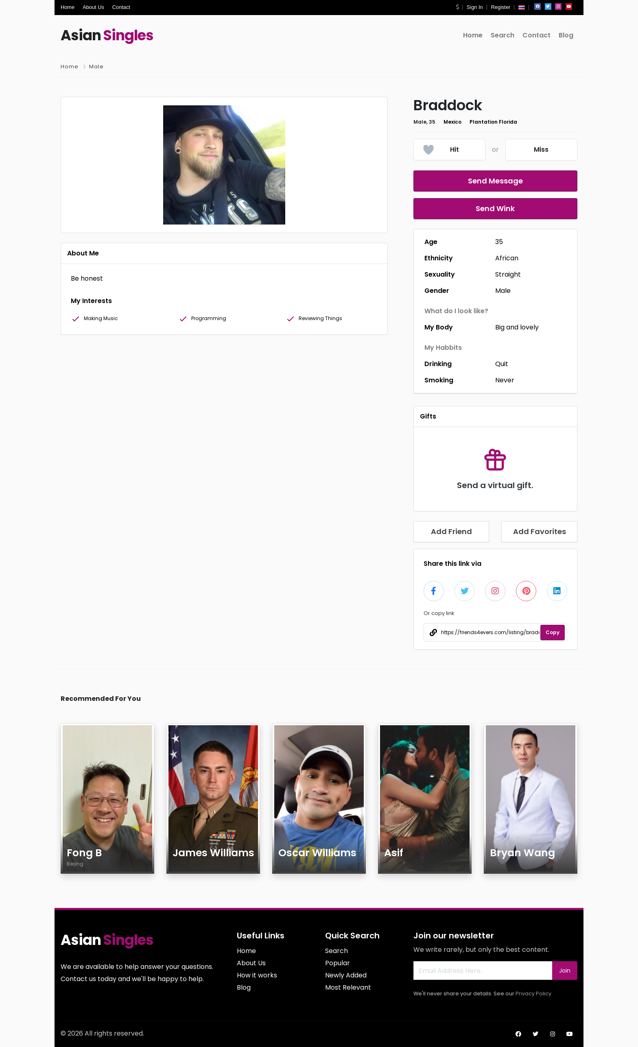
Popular (337, 963)
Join (564, 970)
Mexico (452, 121)
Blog (566, 35)
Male (96, 66)
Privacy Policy (533, 993)
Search (502, 35)
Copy (552, 632)
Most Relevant (348, 987)
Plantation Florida (493, 121)
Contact (121, 7)
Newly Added (346, 975)
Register (501, 7)
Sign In (475, 7)
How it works (257, 975)
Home (67, 7)
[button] (457, 7)
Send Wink (495, 208)
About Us (93, 7)
